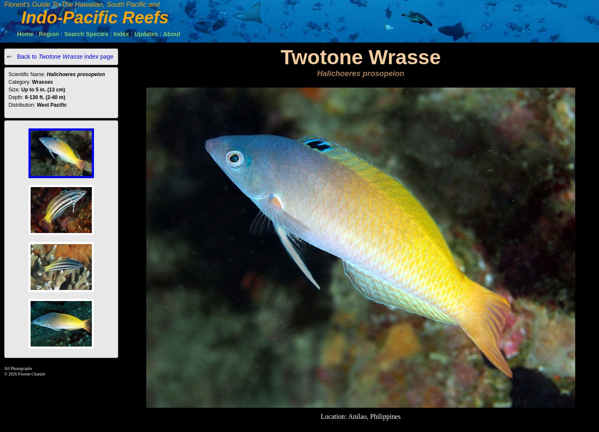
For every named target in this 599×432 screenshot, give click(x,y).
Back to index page (64, 56)
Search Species (86, 34)
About (171, 34)
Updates (146, 34)
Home (25, 34)
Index (121, 34)
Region (49, 34)
